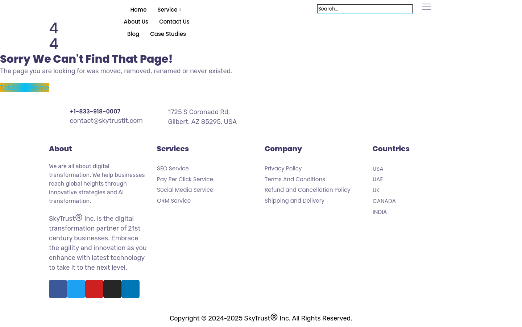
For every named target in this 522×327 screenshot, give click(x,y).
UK (376, 190)
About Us (136, 21)
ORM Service (174, 201)
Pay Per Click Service (185, 179)
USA (378, 169)
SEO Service (173, 169)
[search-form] (365, 9)
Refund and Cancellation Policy (308, 190)
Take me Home (24, 87)
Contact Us (174, 21)
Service (170, 9)
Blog (133, 34)
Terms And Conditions (295, 179)
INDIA (380, 212)
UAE (378, 180)
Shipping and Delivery (294, 201)
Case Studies (168, 34)
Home (138, 9)
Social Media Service (185, 190)
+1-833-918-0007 (95, 111)
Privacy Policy (283, 169)
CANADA (384, 201)
